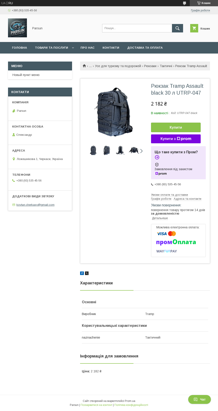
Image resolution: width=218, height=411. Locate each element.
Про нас (88, 47)
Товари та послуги (51, 47)
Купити (176, 127)
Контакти (111, 47)
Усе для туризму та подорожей (118, 66)
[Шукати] (177, 28)
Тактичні (166, 66)
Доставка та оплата (145, 47)
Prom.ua (130, 401)
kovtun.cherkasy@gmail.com (35, 204)
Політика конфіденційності (131, 405)
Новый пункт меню (26, 75)
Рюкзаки (150, 66)
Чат (200, 399)
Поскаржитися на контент (96, 405)
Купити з (175, 139)
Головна (19, 47)
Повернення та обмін (31, 59)
